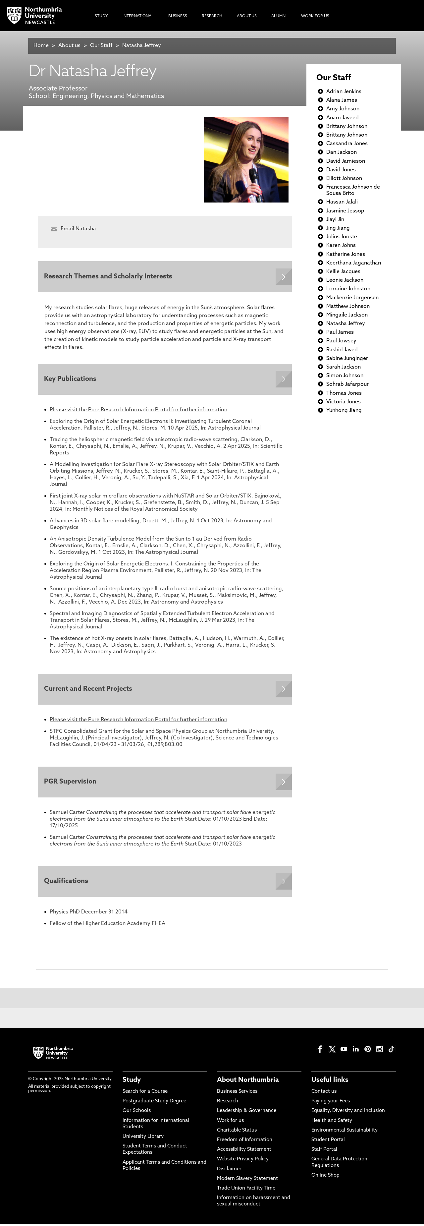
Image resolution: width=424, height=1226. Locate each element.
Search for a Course (145, 1093)
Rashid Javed (342, 350)
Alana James (341, 100)
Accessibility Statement (244, 1151)
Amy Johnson (342, 109)
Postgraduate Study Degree (154, 1103)
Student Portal (328, 1141)
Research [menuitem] (212, 16)
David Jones (341, 170)
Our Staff (101, 45)
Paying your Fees (330, 1103)
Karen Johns (341, 245)
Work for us (230, 1122)
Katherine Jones (345, 254)
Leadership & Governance (246, 1112)
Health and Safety (331, 1122)
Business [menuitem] (177, 16)
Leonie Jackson (344, 280)
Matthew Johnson (348, 306)
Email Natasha (78, 229)
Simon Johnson (344, 376)
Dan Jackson (341, 152)
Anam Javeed (342, 118)
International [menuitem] (138, 16)
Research (227, 1103)
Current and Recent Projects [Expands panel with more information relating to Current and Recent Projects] (88, 690)
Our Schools (137, 1112)
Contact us (324, 1093)
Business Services (237, 1093)
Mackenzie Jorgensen (352, 298)
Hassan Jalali (342, 202)
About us (69, 45)
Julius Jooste (341, 237)
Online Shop (325, 1177)
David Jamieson (345, 161)
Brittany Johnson (346, 126)
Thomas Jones (344, 393)
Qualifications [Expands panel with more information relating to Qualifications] (66, 883)
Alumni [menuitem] (279, 16)
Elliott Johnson (344, 178)
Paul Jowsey (341, 341)
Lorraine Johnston (348, 289)
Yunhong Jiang (344, 410)
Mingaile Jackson (347, 315)
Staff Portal (324, 1151)
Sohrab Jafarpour (347, 384)
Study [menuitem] (101, 16)
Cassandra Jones (347, 143)
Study (132, 1082)
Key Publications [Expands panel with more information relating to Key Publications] (70, 380)
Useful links (329, 1082)
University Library (143, 1138)
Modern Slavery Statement (247, 1180)
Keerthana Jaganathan (353, 263)
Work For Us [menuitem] (315, 16)
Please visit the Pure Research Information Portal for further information (138, 410)
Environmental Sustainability (344, 1132)
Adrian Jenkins (343, 91)
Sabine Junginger (347, 358)
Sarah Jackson (343, 367)
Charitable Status (237, 1132)
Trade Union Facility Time (246, 1190)
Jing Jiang (338, 228)
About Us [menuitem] (247, 16)
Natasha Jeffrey (141, 45)
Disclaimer (229, 1170)
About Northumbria (248, 1082)
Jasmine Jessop (345, 211)
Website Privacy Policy (243, 1161)
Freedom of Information (244, 1141)
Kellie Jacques (343, 271)
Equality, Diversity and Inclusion (348, 1112)
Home (41, 45)
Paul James (340, 332)
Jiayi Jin (335, 219)
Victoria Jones (343, 402)
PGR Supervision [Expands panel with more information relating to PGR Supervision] (70, 783)
